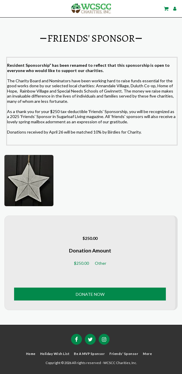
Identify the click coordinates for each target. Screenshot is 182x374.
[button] (6, 8)
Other (100, 263)
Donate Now (90, 294)
